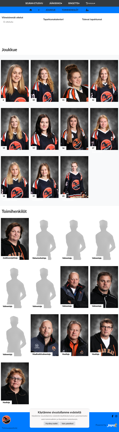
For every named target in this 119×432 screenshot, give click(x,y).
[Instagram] (115, 416)
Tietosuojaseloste (9, 428)
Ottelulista (7, 31)
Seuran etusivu (34, 3)
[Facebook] (111, 416)
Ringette (73, 3)
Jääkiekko (55, 3)
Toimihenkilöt (70, 10)
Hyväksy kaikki (52, 423)
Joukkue (50, 10)
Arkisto (90, 3)
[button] (15, 83)
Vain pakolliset (67, 423)
